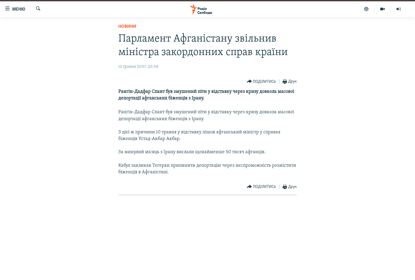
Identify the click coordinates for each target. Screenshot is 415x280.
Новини (127, 26)
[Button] (261, 81)
